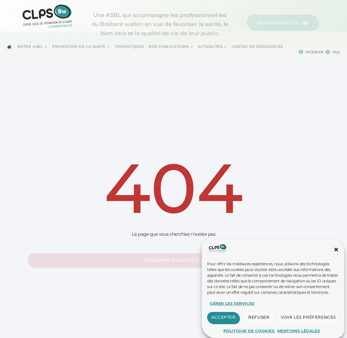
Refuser (258, 329)
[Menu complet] (30, 49)
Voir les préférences (308, 329)
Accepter (223, 329)
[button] (336, 261)
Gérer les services (232, 315)
